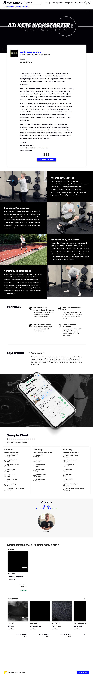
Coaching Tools (57, 3)
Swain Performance (30, 52)
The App (47, 3)
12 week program (22, 634)
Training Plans (68, 3)
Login (81, 3)
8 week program (44, 634)
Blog (76, 3)
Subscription (23, 585)
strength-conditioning (22, 6)
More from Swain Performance (46, 509)
